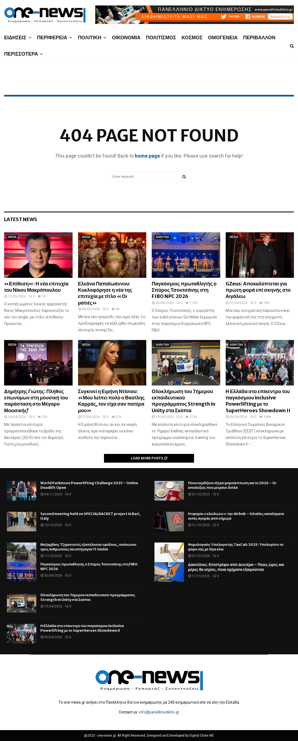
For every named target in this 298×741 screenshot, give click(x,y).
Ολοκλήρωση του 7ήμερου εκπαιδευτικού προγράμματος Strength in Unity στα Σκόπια (183, 401)
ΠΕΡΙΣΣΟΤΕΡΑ (21, 54)
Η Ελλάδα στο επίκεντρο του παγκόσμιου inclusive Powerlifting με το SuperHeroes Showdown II (258, 401)
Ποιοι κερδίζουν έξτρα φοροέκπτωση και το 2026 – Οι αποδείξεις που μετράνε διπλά (232, 485)
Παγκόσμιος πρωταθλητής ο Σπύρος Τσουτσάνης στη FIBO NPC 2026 (184, 290)
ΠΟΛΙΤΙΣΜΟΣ (161, 37)
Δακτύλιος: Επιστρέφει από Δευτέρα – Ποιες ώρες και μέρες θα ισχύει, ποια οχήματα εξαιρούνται (236, 567)
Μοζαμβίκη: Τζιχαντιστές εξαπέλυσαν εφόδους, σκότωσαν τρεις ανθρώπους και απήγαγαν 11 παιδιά (88, 547)
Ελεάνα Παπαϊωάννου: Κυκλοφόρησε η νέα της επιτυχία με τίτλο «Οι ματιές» (105, 293)
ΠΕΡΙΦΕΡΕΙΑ (52, 37)
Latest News (20, 219)
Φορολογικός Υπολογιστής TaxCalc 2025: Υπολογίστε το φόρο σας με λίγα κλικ (236, 547)
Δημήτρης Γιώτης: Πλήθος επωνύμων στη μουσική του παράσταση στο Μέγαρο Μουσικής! (36, 401)
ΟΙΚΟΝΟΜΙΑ (126, 37)
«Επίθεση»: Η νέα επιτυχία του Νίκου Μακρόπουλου (36, 287)
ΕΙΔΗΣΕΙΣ (15, 37)
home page (147, 156)
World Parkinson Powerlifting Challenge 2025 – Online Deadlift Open (89, 485)
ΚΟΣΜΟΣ (191, 37)
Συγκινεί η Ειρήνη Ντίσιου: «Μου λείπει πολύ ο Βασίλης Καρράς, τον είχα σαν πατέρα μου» (111, 401)
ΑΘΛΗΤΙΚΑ (162, 237)
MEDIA (12, 237)
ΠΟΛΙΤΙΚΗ (89, 37)
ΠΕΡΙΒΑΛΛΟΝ (259, 37)
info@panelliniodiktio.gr (159, 712)
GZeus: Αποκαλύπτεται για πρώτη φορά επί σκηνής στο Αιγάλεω (258, 290)
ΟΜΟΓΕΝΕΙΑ (223, 37)
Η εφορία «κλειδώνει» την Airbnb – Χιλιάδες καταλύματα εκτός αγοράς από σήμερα (236, 516)
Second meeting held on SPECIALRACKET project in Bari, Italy (90, 516)
